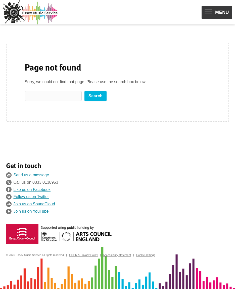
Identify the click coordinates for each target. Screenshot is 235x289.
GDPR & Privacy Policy (83, 254)
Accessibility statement (117, 254)
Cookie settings (145, 254)
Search (95, 96)
